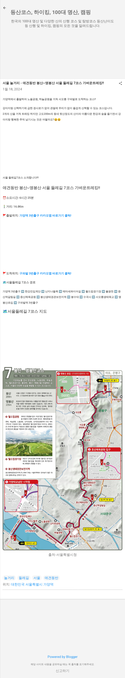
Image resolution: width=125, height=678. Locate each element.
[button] (120, 83)
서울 (36, 578)
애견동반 (51, 578)
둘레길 (24, 578)
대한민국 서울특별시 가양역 (32, 584)
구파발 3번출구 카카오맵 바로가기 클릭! (45, 273)
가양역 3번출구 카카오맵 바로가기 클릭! (45, 215)
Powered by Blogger (63, 657)
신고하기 (62, 671)
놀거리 (9, 578)
